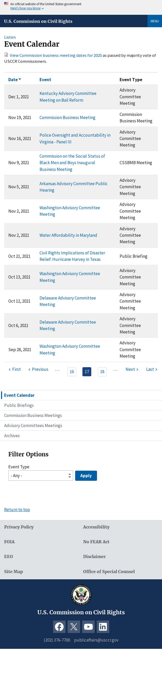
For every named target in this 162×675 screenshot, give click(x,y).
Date (15, 79)
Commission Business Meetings (33, 415)
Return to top (17, 509)
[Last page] (152, 369)
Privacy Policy (19, 527)
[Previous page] (37, 369)
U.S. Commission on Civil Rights (38, 21)
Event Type (18, 467)
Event (45, 79)
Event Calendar (19, 395)
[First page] (14, 369)
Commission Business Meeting (67, 117)
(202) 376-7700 (57, 640)
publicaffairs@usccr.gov (96, 640)
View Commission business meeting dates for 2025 (56, 55)
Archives (12, 436)
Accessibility (96, 527)
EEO (8, 556)
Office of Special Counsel (109, 571)
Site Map (13, 571)
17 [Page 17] (87, 371)
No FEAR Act (96, 541)
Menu (155, 21)
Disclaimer (94, 556)
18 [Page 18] (102, 371)
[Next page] (133, 369)
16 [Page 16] (72, 371)
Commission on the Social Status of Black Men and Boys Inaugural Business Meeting (72, 162)
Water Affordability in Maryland (68, 235)
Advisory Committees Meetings (33, 425)
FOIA (9, 541)
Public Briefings (19, 405)
